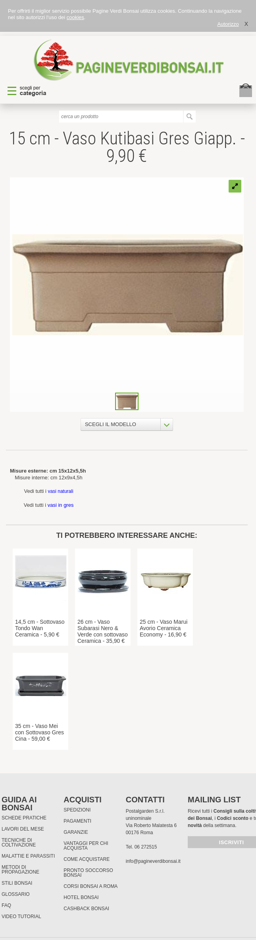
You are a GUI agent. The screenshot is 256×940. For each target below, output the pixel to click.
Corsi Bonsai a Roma (90, 886)
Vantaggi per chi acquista (86, 846)
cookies (75, 17)
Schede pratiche (24, 818)
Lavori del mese (23, 829)
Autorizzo (228, 24)
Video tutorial (21, 916)
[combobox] (127, 424)
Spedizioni (77, 810)
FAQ (6, 905)
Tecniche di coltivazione (19, 842)
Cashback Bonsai (86, 908)
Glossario (16, 894)
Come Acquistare (87, 859)
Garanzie (76, 832)
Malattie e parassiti (28, 856)
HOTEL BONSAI (81, 897)
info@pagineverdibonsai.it (153, 861)
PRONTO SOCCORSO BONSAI (88, 873)
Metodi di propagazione (20, 869)
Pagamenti (77, 821)
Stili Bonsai (17, 883)
